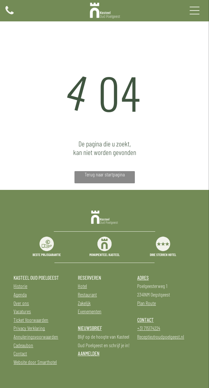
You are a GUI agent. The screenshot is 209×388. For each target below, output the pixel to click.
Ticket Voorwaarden (30, 320)
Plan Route (146, 303)
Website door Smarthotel (35, 362)
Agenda (20, 294)
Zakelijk (84, 303)
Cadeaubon (23, 345)
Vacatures (22, 311)
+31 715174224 (148, 328)
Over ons (21, 303)
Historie (20, 286)
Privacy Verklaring (29, 328)
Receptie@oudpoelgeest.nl (160, 336)
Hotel (82, 286)
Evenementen (89, 311)
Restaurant (87, 294)
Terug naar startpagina (105, 174)
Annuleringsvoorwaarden (35, 336)
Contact (20, 353)
